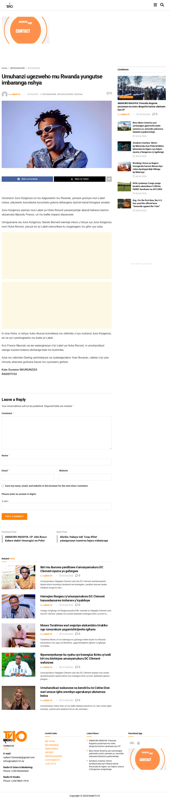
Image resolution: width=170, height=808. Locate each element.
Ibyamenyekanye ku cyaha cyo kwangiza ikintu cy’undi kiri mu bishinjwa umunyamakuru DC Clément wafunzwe (75, 662)
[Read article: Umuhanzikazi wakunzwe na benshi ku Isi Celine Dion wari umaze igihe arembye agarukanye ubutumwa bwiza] (18, 702)
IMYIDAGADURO (17, 68)
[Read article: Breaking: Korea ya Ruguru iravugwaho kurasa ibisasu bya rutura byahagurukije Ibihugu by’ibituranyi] (124, 166)
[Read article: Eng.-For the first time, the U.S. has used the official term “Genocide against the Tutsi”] (124, 203)
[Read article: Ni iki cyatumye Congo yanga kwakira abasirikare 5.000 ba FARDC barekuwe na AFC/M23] (124, 186)
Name (6, 455)
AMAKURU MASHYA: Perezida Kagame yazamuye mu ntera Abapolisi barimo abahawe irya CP (141, 106)
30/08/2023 (32, 94)
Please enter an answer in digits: (19, 494)
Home (4, 68)
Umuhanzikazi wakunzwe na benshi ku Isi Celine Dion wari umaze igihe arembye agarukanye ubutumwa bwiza (75, 696)
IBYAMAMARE (34, 68)
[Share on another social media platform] (109, 179)
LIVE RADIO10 (52, 764)
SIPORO (49, 756)
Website (63, 470)
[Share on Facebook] (27, 179)
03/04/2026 (66, 580)
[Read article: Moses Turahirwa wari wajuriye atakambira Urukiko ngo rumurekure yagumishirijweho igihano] (18, 640)
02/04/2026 (66, 609)
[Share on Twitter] (79, 179)
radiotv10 (15, 94)
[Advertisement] (110, 40)
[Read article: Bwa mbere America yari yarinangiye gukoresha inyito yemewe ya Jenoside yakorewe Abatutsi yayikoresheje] (124, 126)
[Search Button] (162, 5)
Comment (8, 413)
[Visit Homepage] (9, 5)
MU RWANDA (126, 97)
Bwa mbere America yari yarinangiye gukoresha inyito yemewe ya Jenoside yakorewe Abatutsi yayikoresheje (106, 758)
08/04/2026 (139, 136)
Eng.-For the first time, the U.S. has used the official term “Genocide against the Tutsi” (147, 203)
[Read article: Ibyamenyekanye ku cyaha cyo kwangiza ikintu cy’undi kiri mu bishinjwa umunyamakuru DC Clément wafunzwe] (18, 669)
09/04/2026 (143, 114)
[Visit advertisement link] (25, 30)
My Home (50, 745)
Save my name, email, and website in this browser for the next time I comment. (46, 485)
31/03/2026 (66, 704)
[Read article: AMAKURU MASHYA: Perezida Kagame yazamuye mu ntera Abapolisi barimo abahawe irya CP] (142, 88)
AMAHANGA (51, 753)
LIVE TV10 (50, 767)
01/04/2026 (66, 638)
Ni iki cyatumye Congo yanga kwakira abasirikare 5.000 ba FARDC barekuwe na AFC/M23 (147, 186)
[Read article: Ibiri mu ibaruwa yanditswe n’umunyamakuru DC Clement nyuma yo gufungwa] (18, 581)
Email (6, 470)
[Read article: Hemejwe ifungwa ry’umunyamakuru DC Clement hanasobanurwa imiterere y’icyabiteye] (18, 611)
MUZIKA (78, 94)
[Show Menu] (155, 5)
